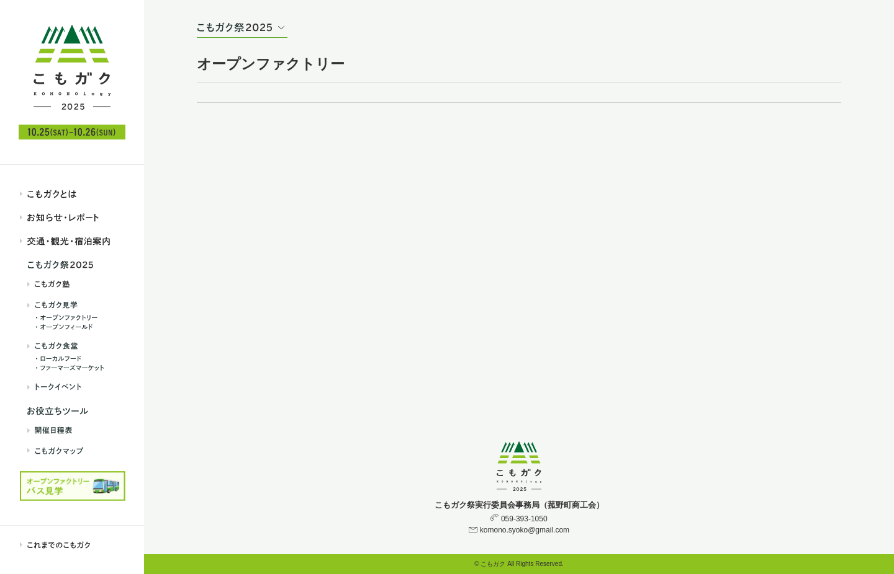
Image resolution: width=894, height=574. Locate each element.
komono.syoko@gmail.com (524, 530)
